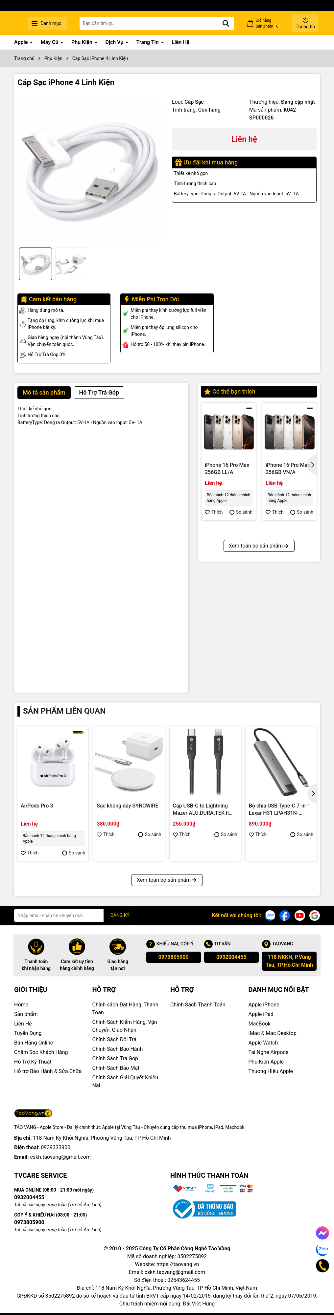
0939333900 (55, 1147)
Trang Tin (148, 42)
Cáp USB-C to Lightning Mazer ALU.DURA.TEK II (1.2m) (201, 810)
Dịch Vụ (115, 42)
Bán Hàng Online (33, 1043)
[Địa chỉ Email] (75, 915)
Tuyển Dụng (28, 1033)
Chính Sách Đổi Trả (114, 1039)
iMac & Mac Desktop (273, 1033)
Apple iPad (261, 1014)
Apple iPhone (264, 1005)
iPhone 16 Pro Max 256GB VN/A (288, 468)
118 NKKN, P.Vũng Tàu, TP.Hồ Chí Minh (289, 961)
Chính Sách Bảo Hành (117, 1049)
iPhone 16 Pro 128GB (282, 592)
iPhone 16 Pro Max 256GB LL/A (227, 468)
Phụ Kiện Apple (266, 1062)
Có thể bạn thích (229, 391)
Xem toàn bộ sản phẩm (259, 663)
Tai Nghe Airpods (269, 1052)
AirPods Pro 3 (37, 806)
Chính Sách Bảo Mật (116, 1068)
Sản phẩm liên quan (64, 711)
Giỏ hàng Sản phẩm (272, 23)
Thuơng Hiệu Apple (271, 1071)
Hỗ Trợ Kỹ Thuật (33, 1062)
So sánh (240, 512)
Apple (21, 42)
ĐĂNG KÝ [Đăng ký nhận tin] (120, 915)
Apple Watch (263, 1043)
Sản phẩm (26, 1014)
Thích (214, 512)
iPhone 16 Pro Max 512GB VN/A (227, 592)
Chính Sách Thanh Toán (198, 1005)
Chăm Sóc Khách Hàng (41, 1052)
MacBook (260, 1024)
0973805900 (173, 957)
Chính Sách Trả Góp (115, 1058)
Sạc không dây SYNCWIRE (127, 806)
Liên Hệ (180, 42)
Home (21, 1005)
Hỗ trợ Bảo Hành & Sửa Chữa (48, 1071)
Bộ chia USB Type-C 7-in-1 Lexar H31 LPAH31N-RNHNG (279, 810)
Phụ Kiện (82, 42)
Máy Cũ (50, 42)
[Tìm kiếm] (235, 23)
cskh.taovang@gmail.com (60, 1157)
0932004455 (231, 957)
